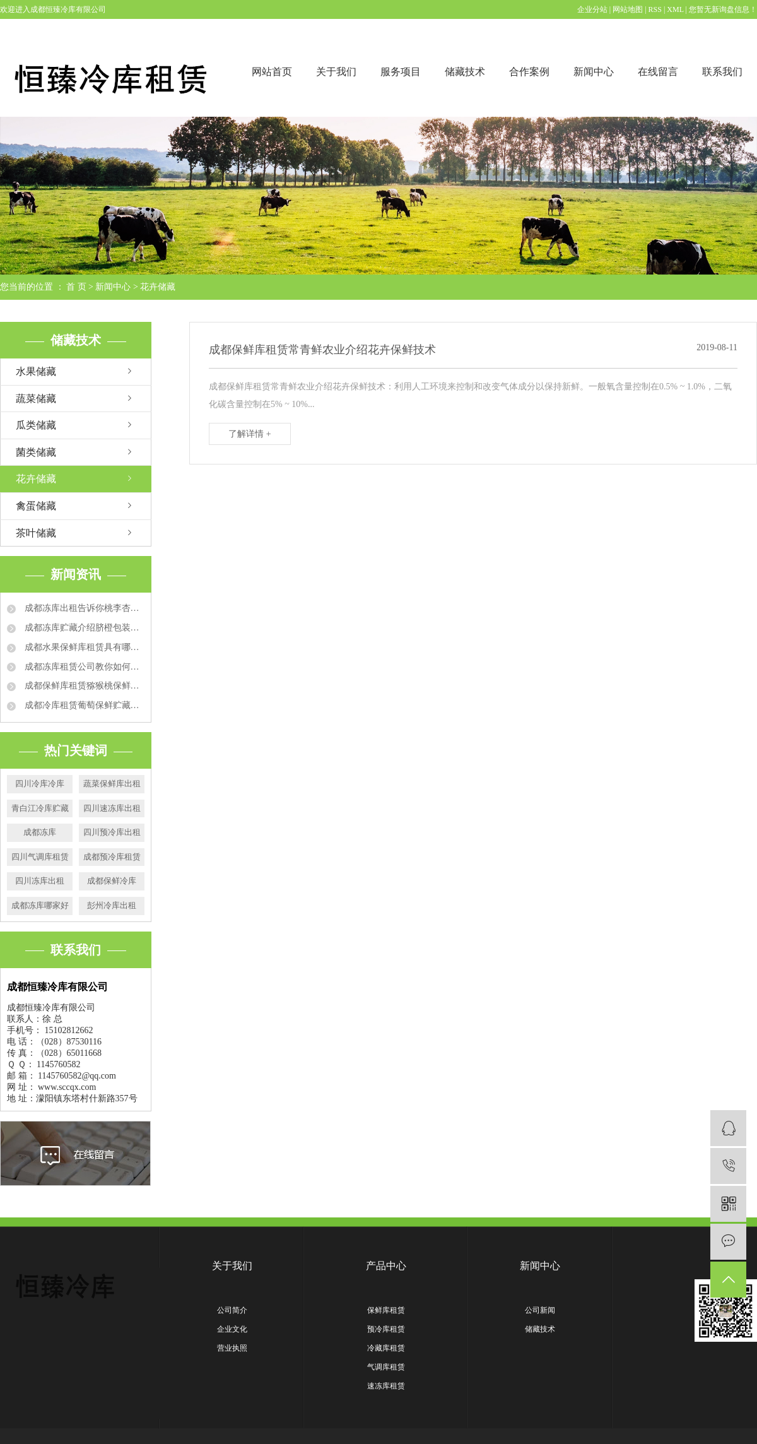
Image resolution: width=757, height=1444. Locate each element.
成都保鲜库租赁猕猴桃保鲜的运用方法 (83, 685)
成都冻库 (39, 832)
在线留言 (658, 71)
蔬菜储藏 (36, 398)
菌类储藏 (36, 452)
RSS (655, 9)
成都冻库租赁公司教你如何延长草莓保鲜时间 (83, 667)
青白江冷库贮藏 (40, 808)
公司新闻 (540, 1310)
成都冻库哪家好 (40, 905)
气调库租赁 (386, 1367)
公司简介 (232, 1310)
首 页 (76, 287)
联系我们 (722, 71)
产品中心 (386, 1265)
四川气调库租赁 (40, 856)
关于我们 (336, 71)
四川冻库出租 (39, 880)
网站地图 (629, 9)
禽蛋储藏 (36, 505)
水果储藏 (36, 371)
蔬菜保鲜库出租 (112, 783)
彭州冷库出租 (111, 905)
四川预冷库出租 (112, 832)
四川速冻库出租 (112, 808)
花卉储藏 (157, 287)
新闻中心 (593, 71)
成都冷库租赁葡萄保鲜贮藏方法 (83, 705)
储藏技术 (465, 71)
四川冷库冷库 (39, 783)
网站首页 (272, 71)
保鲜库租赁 (386, 1310)
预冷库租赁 (386, 1329)
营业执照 (232, 1348)
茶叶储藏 (36, 533)
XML (675, 9)
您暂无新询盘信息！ (723, 9)
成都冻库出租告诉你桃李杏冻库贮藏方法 (83, 608)
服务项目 (400, 71)
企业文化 (232, 1329)
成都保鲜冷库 (111, 880)
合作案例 (529, 71)
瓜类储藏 (36, 425)
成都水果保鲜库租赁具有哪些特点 (83, 647)
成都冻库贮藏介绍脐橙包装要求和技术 (83, 627)
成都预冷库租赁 (112, 856)
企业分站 (592, 9)
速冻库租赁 (386, 1386)
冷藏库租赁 (386, 1348)
